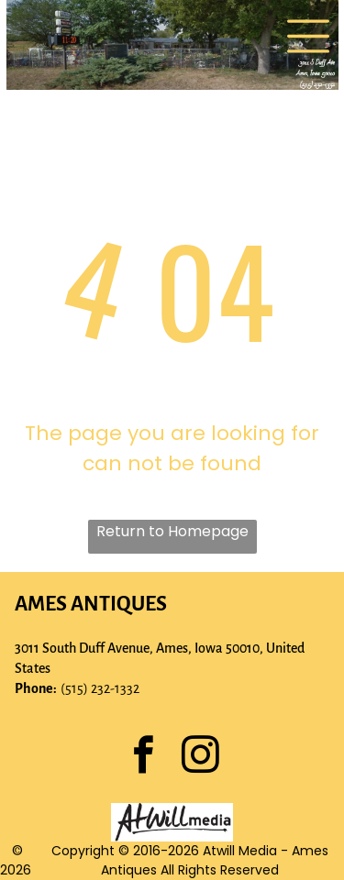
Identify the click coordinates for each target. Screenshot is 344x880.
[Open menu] (308, 36)
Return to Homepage (172, 531)
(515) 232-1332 (100, 688)
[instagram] (200, 757)
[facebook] (144, 757)
